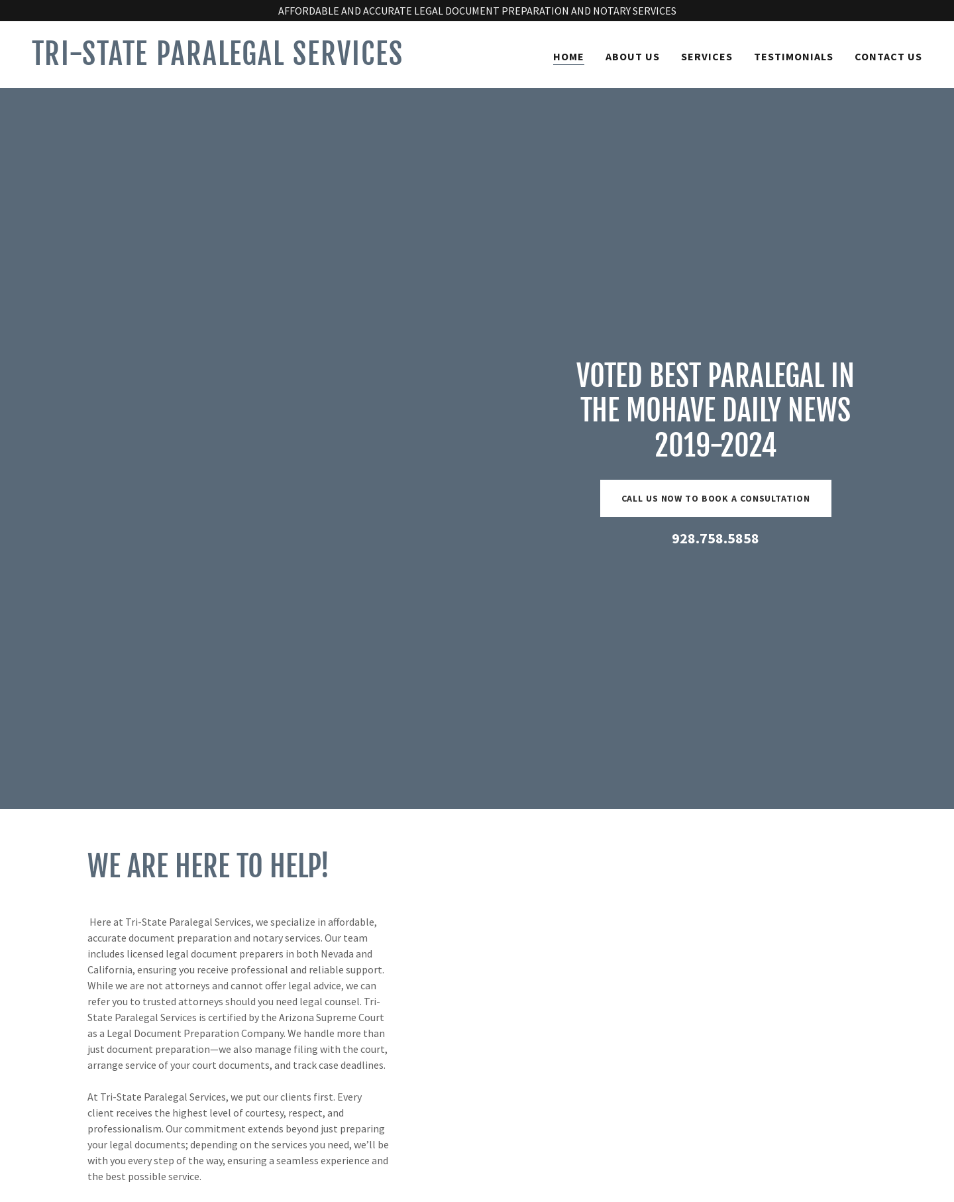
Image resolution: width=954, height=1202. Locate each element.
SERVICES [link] (707, 56)
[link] (249, 61)
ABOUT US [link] (633, 56)
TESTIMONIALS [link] (793, 56)
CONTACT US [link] (888, 56)
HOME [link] (568, 56)
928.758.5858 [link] (715, 538)
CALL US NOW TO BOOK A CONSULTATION (715, 498)
